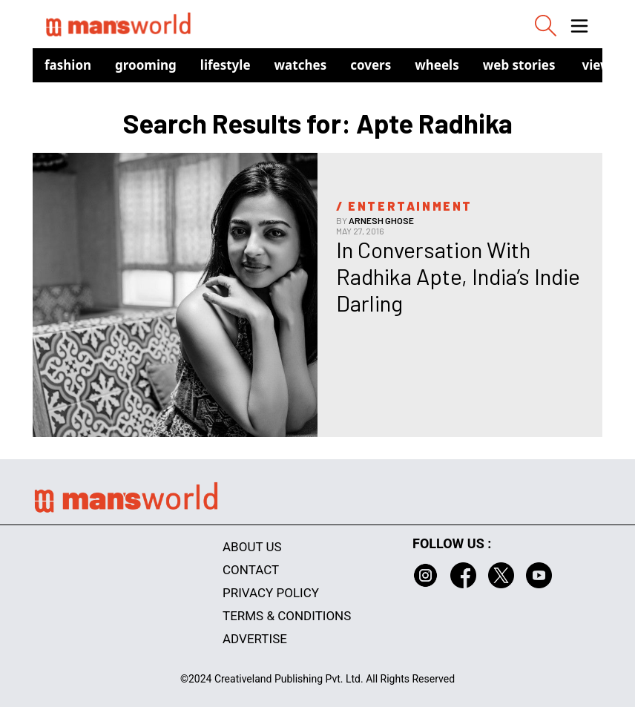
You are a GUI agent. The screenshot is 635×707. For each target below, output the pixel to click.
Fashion (68, 64)
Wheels (437, 64)
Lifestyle (225, 64)
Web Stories (519, 64)
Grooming (146, 64)
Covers (370, 64)
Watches (300, 64)
